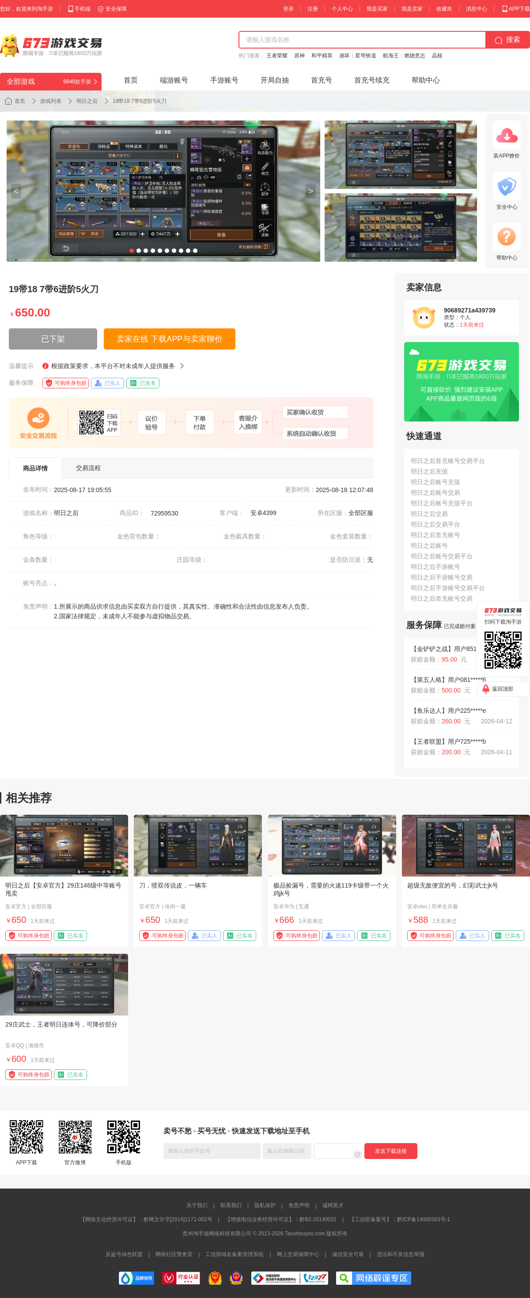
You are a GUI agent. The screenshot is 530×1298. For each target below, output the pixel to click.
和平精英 (322, 56)
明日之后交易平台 (435, 524)
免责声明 (299, 1205)
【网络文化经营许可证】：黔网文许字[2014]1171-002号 (146, 1219)
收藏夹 (444, 9)
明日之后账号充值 (435, 481)
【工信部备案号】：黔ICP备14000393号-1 (399, 1219)
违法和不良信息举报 (400, 1254)
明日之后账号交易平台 (442, 556)
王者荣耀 (277, 56)
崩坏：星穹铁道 (357, 56)
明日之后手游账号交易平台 (448, 587)
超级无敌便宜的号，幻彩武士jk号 (452, 885)
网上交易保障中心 (298, 1254)
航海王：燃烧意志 (404, 56)
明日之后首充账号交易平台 (448, 460)
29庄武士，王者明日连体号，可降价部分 (61, 1024)
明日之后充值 (429, 471)
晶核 (437, 56)
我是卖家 (412, 9)
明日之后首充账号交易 (442, 598)
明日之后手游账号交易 (442, 577)
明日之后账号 (429, 545)
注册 (312, 9)
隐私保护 (265, 1205)
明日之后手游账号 (435, 566)
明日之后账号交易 (435, 492)
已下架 (53, 339)
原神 (299, 56)
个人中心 (342, 9)
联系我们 (231, 1205)
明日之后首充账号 (435, 534)
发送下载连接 (391, 1151)
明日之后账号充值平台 (442, 503)
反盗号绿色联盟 (124, 1254)
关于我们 (197, 1205)
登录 (288, 9)
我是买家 (377, 9)
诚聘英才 (333, 1205)
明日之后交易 (429, 513)
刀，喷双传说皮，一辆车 (173, 885)
